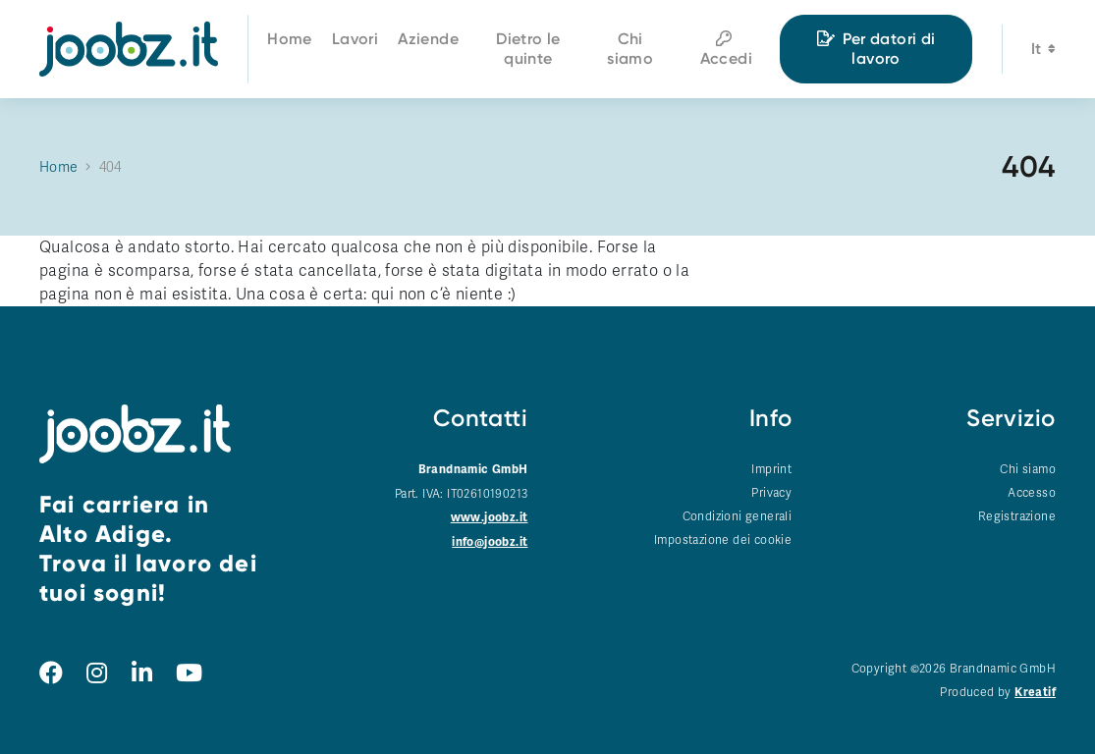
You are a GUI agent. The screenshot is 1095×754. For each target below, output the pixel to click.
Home (59, 167)
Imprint (771, 469)
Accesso (1032, 493)
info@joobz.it (489, 542)
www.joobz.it (489, 518)
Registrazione (1017, 516)
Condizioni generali (738, 516)
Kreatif (1035, 692)
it (1043, 51)
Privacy (771, 493)
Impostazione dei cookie (723, 540)
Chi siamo (1028, 469)
